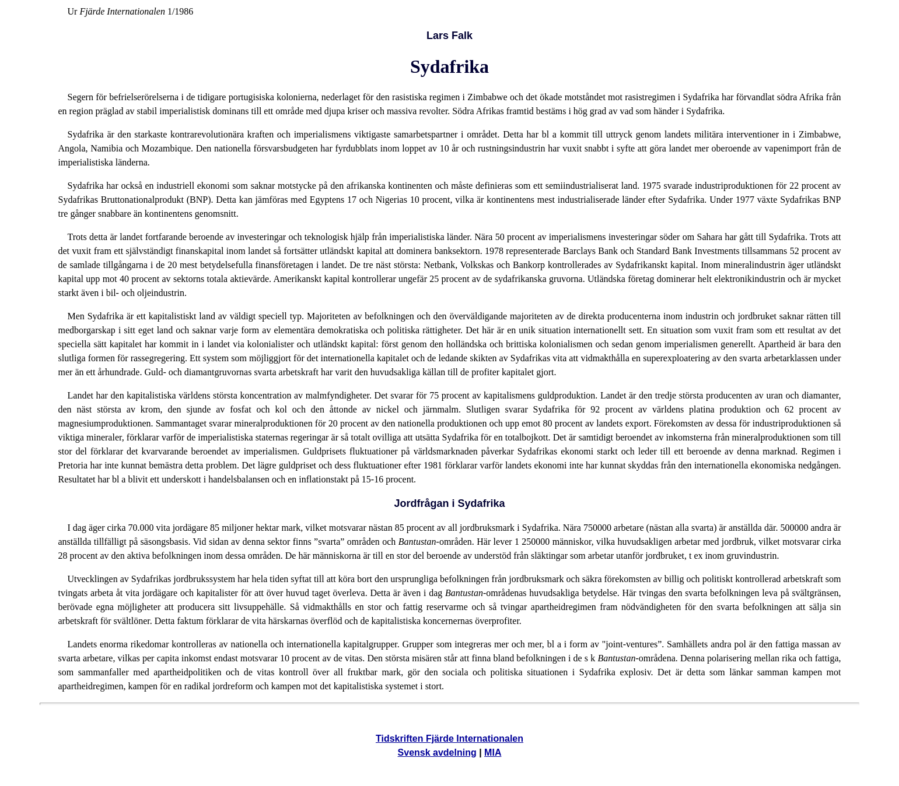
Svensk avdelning (437, 752)
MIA (492, 752)
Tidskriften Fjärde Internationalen (449, 738)
